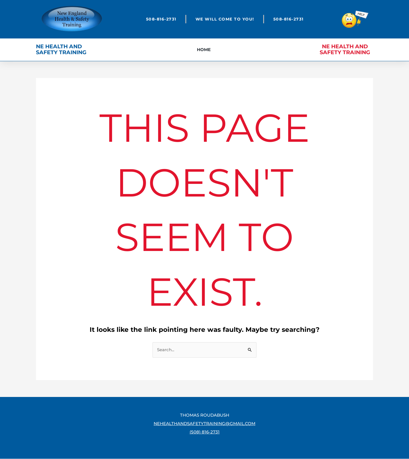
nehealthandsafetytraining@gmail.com (204, 423)
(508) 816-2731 (205, 432)
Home (204, 49)
